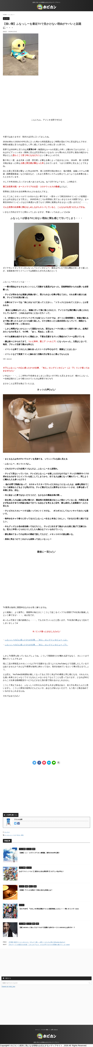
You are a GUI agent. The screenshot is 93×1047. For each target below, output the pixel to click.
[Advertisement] (46, 91)
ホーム (37, 1030)
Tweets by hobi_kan (8, 986)
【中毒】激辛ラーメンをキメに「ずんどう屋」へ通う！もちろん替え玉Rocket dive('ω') (36, 942)
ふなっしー (9, 835)
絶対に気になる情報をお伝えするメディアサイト (46, 1043)
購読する (7, 978)
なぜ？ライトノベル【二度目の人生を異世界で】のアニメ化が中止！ (41, 871)
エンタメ (7, 832)
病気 (22, 835)
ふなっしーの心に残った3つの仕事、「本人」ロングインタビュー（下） (36, 645)
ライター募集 (44, 1030)
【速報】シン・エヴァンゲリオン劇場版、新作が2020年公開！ (39, 853)
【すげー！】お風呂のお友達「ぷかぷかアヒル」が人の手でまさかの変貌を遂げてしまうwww (39, 944)
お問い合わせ (54, 1030)
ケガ (14, 835)
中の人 (18, 835)
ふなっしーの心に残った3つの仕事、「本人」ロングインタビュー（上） (36, 640)
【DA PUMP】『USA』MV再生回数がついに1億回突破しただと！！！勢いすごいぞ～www (49, 909)
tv (5, 835)
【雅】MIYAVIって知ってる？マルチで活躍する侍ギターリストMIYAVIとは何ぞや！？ (47, 927)
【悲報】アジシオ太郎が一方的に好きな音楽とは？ (35, 890)
